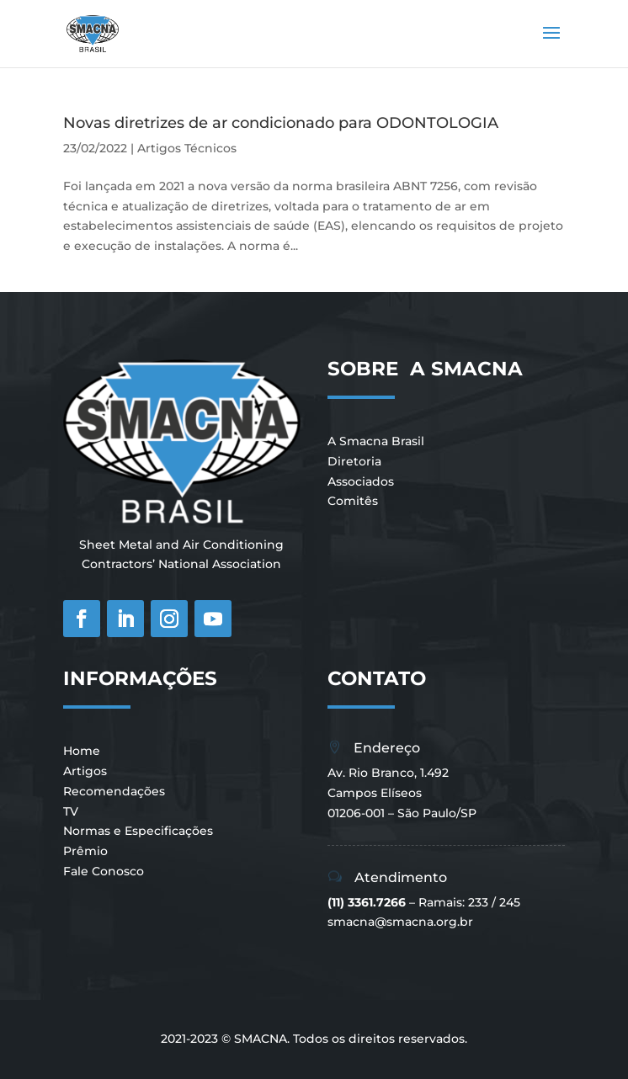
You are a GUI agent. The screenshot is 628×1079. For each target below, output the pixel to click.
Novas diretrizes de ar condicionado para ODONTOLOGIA (280, 123)
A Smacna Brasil (375, 441)
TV (70, 811)
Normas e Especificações (138, 830)
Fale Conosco (103, 871)
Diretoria (354, 461)
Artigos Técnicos (187, 148)
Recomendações (114, 791)
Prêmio (85, 850)
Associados (360, 481)
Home (81, 750)
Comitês (352, 500)
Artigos (85, 771)
